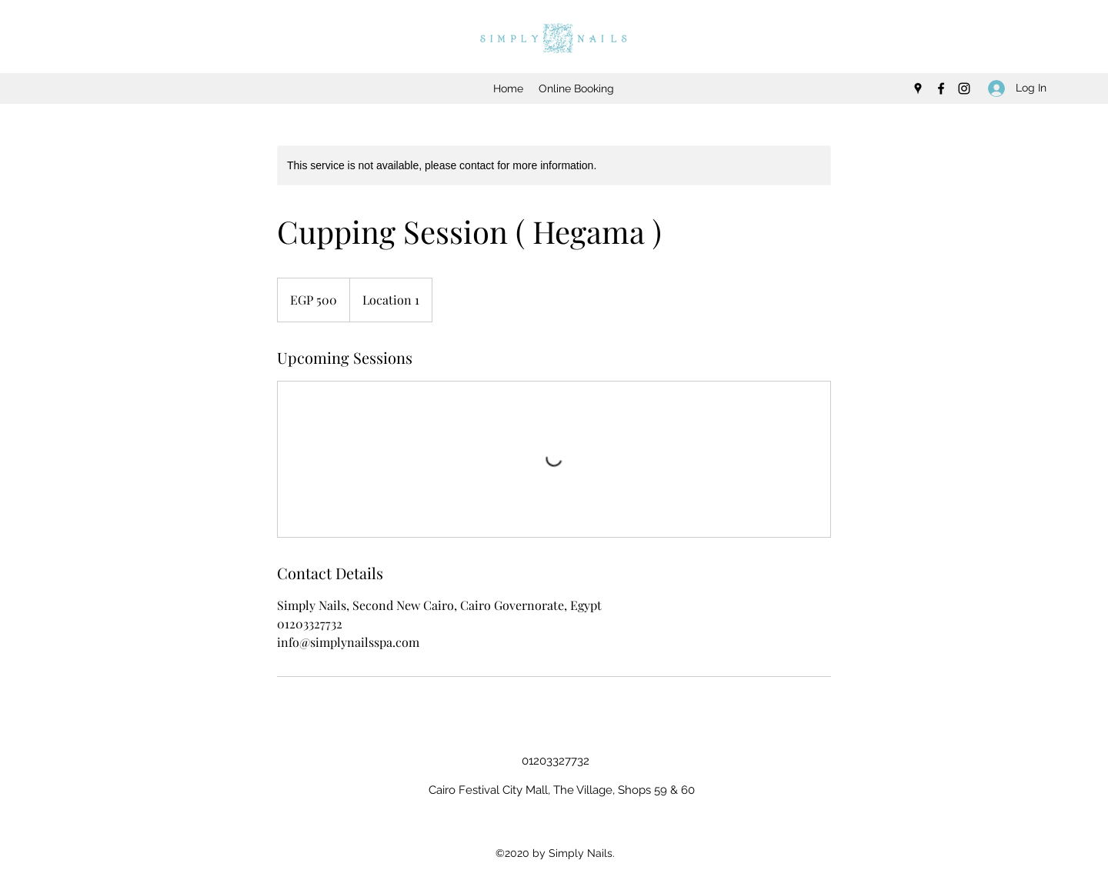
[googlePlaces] (918, 88)
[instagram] (964, 88)
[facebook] (941, 88)
